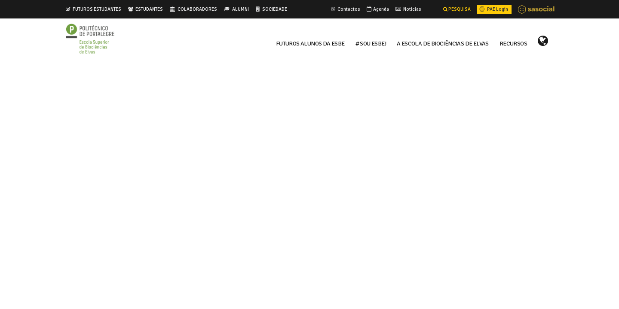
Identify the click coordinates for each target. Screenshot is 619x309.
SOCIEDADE (274, 9)
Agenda (377, 9)
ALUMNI (240, 9)
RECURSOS (513, 43)
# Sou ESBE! (370, 43)
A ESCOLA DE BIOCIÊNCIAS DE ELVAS (443, 43)
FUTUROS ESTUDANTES (97, 9)
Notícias (407, 9)
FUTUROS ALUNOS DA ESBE (310, 43)
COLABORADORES (197, 9)
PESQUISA (457, 9)
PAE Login (493, 9)
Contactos (345, 9)
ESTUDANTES (149, 9)
